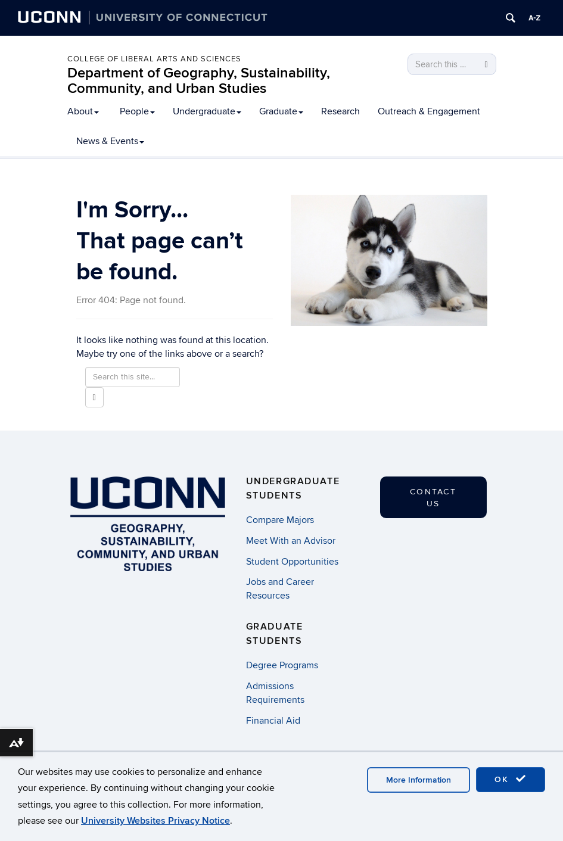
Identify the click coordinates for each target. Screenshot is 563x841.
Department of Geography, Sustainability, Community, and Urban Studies (198, 80)
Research (340, 111)
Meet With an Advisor (290, 541)
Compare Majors (280, 520)
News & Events (110, 141)
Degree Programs (282, 665)
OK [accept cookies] (510, 779)
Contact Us (433, 498)
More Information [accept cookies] (418, 780)
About (83, 111)
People (137, 111)
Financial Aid (273, 721)
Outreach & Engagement (429, 111)
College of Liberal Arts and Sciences (154, 59)
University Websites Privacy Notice (155, 821)
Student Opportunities (292, 562)
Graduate (281, 111)
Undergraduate (207, 111)
